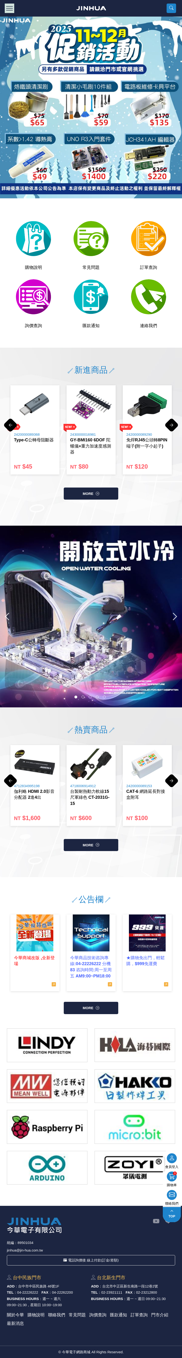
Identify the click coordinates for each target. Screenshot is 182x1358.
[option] (91, 107)
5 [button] (104, 697)
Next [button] (171, 427)
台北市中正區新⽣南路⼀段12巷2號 (130, 1286)
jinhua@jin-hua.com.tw (25, 1250)
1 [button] (75, 697)
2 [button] (83, 697)
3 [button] (90, 697)
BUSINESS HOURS (23, 1299)
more (88, 494)
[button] (171, 8)
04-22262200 (62, 1292)
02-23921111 (111, 1292)
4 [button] (97, 697)
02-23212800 (146, 1292)
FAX (44, 1292)
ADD (11, 1286)
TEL (10, 1292)
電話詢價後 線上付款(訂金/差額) (90, 1260)
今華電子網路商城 (91, 8)
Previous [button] (10, 427)
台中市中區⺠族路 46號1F (38, 1286)
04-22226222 (27, 1292)
